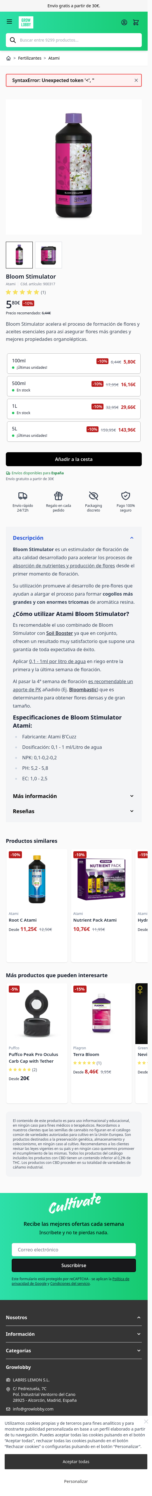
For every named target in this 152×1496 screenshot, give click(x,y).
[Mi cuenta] (124, 22)
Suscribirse (73, 1265)
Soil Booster (59, 633)
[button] (74, 1317)
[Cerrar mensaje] (136, 80)
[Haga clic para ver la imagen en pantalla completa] (74, 167)
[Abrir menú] (9, 21)
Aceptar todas (76, 1461)
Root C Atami (23, 920)
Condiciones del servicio (70, 1283)
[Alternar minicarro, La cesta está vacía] (135, 22)
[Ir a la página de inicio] (68, 22)
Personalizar (76, 1481)
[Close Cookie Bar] (146, 1421)
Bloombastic (83, 689)
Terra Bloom (86, 1054)
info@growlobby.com (33, 1409)
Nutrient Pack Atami (95, 920)
